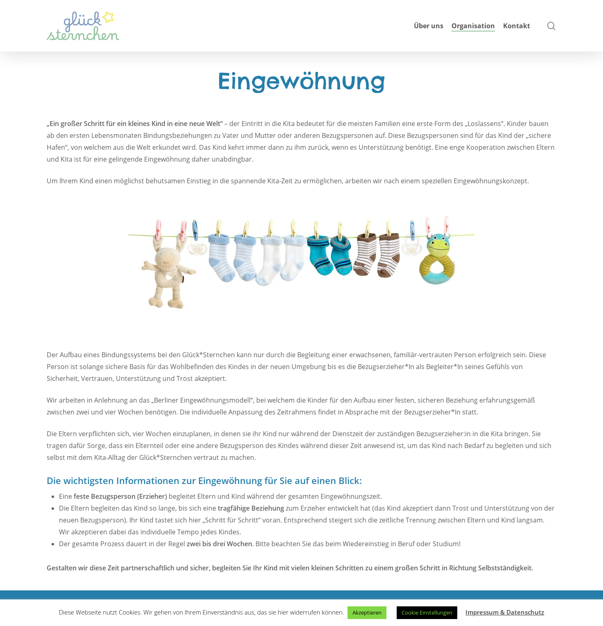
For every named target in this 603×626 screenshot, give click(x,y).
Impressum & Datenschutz (504, 612)
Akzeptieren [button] (367, 612)
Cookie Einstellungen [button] (427, 612)
